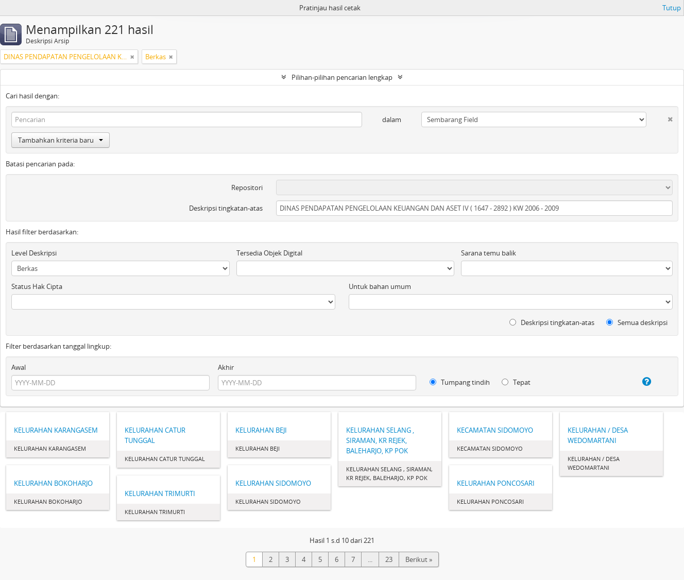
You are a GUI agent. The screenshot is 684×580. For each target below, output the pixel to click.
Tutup (671, 7)
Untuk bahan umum (380, 286)
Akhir (226, 367)
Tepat (516, 382)
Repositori (247, 187)
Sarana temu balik (488, 253)
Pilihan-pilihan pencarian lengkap (342, 77)
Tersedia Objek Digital (269, 253)
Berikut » (418, 559)
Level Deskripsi (34, 253)
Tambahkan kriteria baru (60, 140)
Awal (18, 367)
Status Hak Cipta (36, 286)
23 (388, 559)
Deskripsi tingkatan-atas (226, 208)
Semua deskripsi (637, 322)
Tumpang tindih (460, 382)
